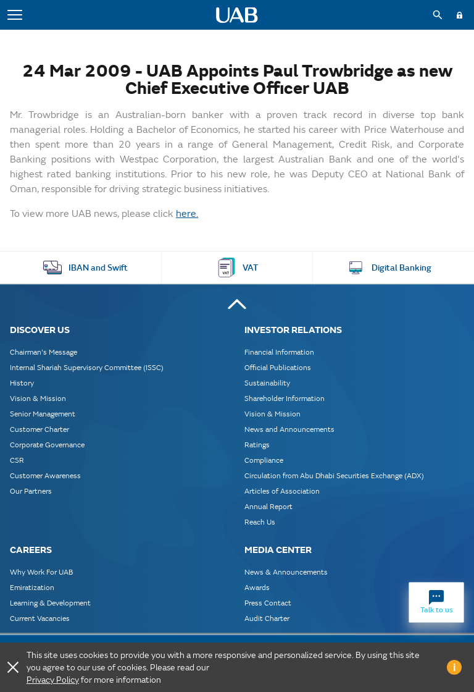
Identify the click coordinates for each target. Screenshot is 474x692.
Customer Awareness (45, 475)
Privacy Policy (53, 679)
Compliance (263, 460)
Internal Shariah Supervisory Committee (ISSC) (87, 367)
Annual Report (268, 506)
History (22, 382)
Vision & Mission (38, 398)
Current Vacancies (40, 618)
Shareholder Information (284, 398)
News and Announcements (289, 429)
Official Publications (277, 367)
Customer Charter (39, 429)
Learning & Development (50, 602)
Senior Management (42, 413)
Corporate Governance (47, 444)
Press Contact (267, 602)
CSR (17, 460)
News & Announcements (286, 571)
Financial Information (279, 352)
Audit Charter (266, 618)
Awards (257, 587)
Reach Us (259, 521)
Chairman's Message (43, 352)
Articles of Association (282, 491)
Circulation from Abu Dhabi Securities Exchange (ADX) (334, 475)
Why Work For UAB (41, 571)
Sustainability (267, 382)
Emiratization (32, 587)
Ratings (257, 444)
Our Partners (31, 491)
